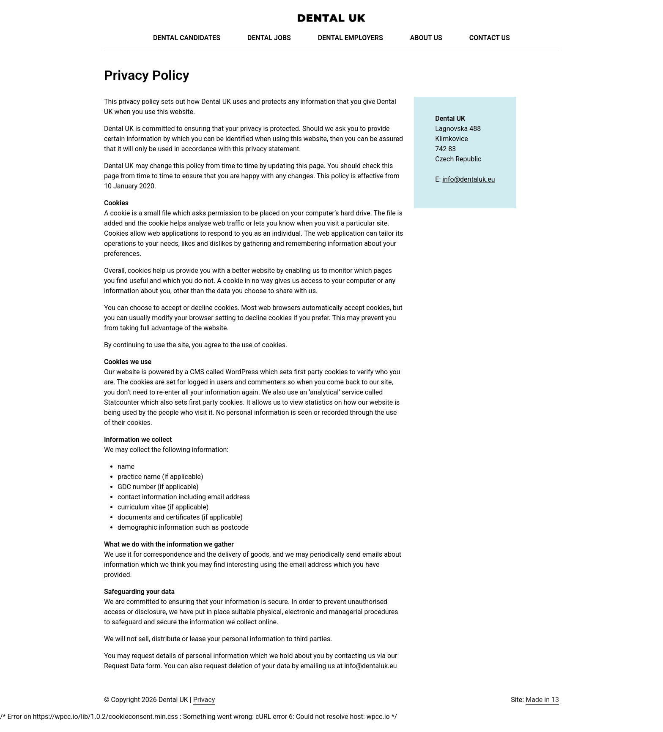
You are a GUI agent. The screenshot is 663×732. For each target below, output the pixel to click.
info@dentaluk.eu (468, 179)
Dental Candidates (186, 38)
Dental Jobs (269, 38)
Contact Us (489, 38)
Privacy (204, 700)
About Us (426, 38)
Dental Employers (350, 38)
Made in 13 (542, 700)
